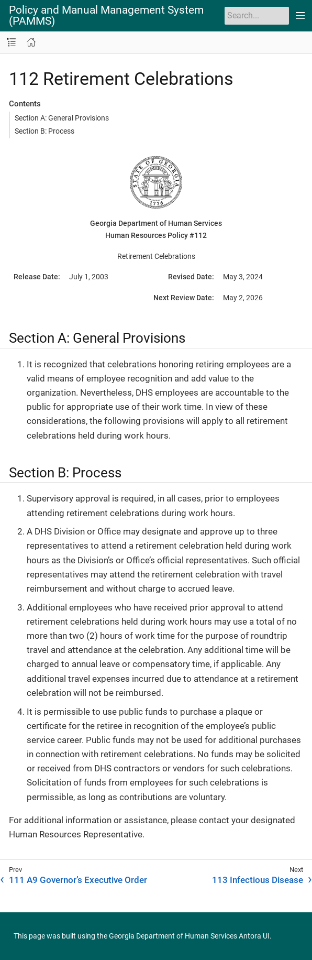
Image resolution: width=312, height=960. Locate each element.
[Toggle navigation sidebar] (11, 42)
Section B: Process (44, 131)
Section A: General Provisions (62, 118)
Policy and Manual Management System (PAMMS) (106, 16)
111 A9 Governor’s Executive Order (78, 880)
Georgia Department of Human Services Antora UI (189, 936)
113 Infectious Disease (257, 880)
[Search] (257, 16)
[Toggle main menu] (300, 15)
